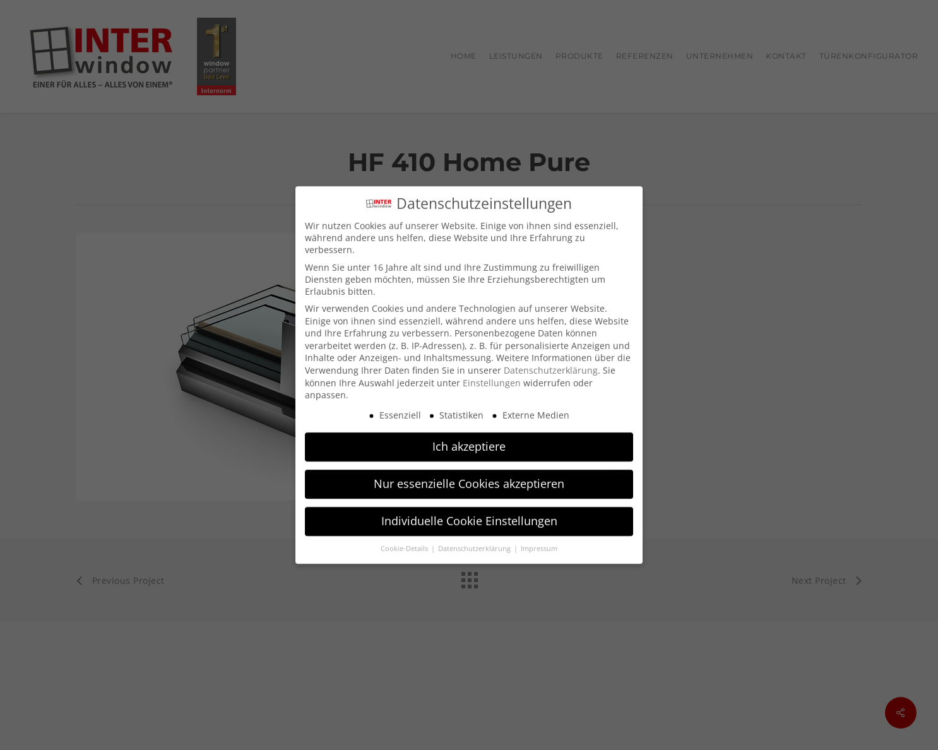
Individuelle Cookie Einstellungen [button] (469, 514)
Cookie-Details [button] (405, 542)
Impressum (539, 542)
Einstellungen (492, 377)
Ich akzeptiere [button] (469, 440)
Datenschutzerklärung (551, 364)
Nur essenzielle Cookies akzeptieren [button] (469, 477)
